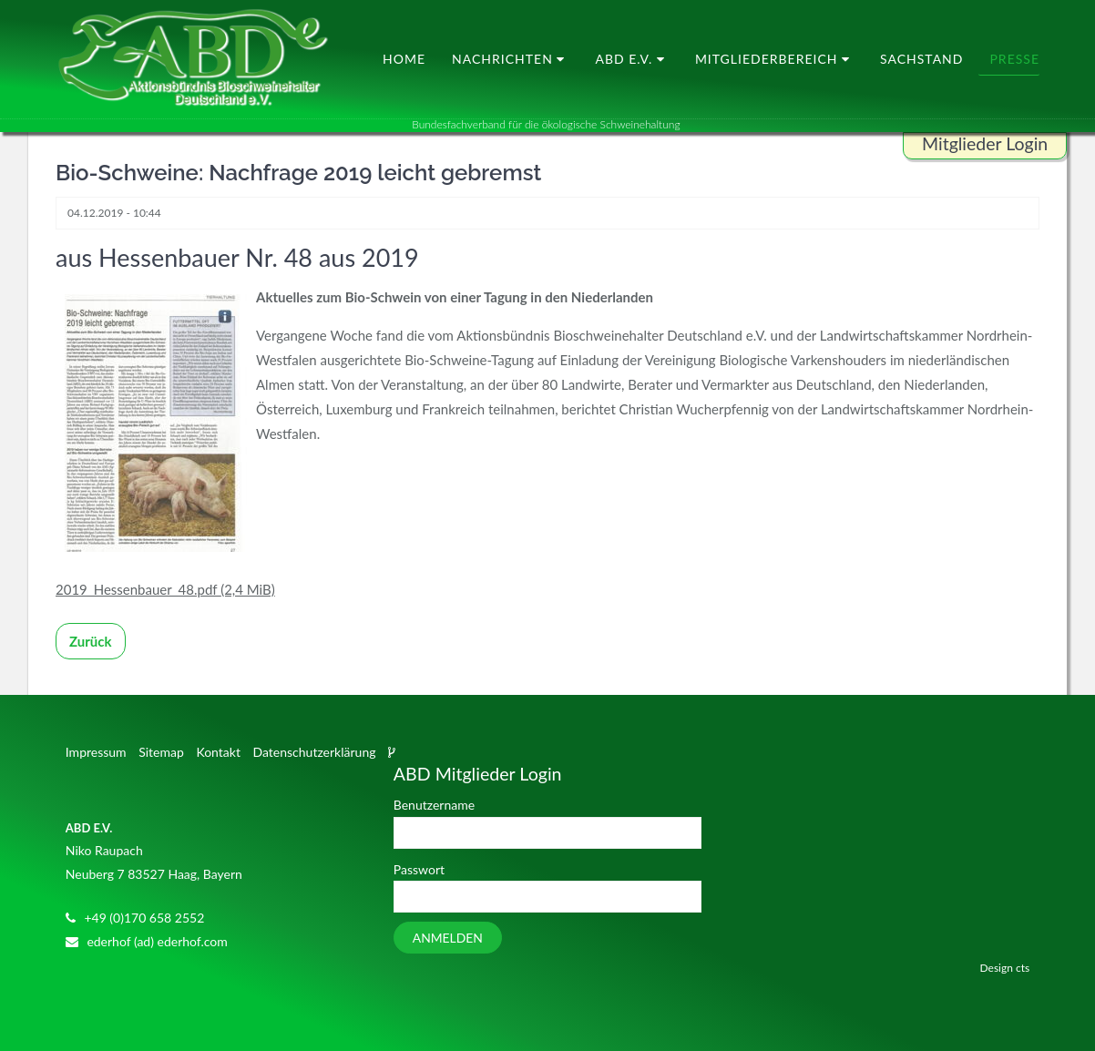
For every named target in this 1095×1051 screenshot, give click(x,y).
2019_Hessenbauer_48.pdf (165, 589)
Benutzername (434, 804)
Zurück (90, 641)
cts (1022, 967)
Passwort (419, 869)
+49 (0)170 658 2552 (144, 917)
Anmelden (448, 937)
